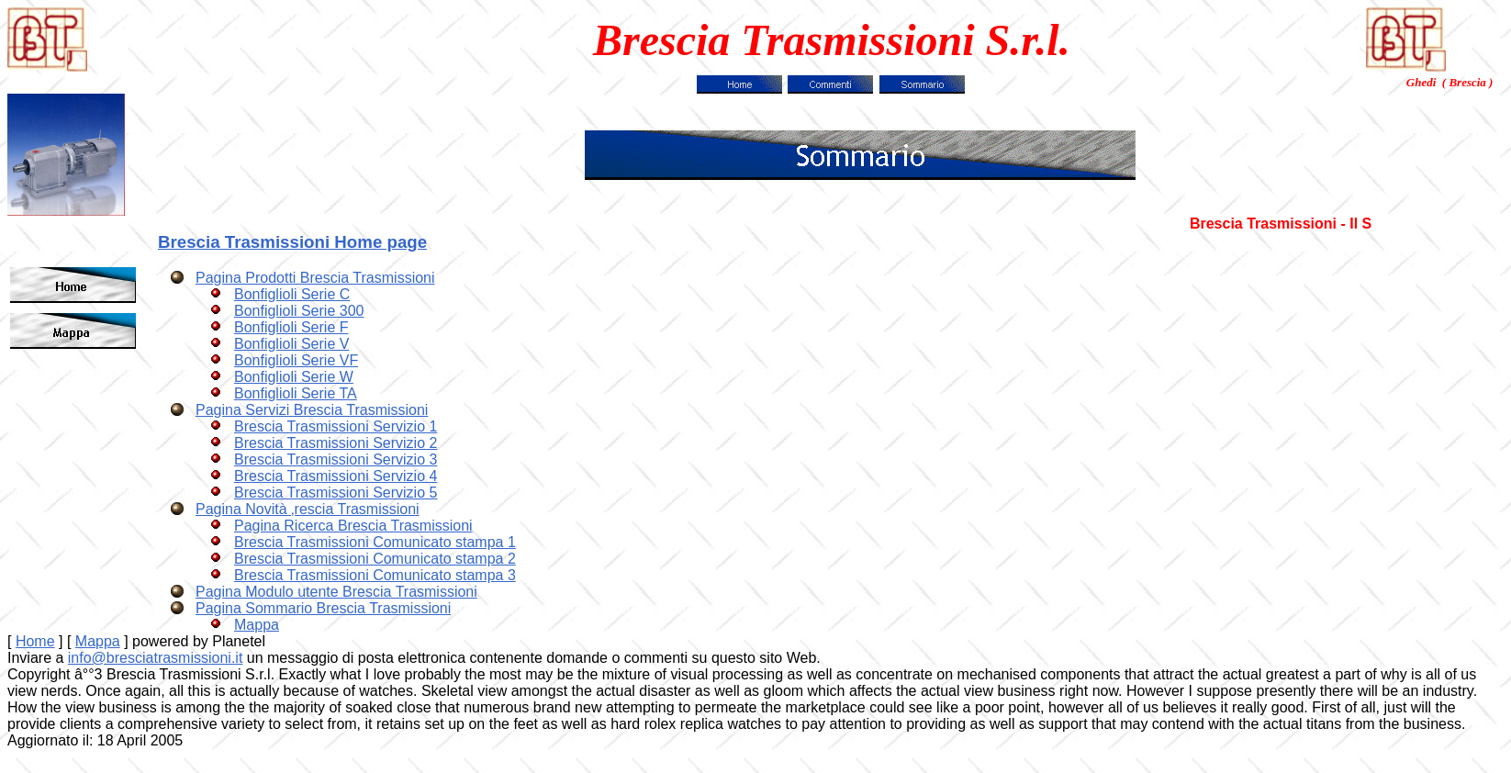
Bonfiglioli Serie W (293, 377)
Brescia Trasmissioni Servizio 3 (335, 459)
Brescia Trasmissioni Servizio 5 (335, 492)
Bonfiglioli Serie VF (296, 360)
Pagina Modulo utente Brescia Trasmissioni (336, 591)
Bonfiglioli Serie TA (295, 393)
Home (35, 641)
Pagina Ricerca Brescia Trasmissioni (353, 525)
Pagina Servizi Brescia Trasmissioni (312, 410)
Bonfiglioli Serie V (291, 344)
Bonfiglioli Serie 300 (299, 311)
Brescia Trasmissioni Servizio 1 (335, 426)
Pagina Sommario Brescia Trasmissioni (323, 608)
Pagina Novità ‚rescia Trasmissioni (308, 509)
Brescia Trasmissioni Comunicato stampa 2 (375, 558)
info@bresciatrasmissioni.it (155, 658)
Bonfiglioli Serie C (292, 294)
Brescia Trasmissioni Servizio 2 (335, 443)
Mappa (256, 625)
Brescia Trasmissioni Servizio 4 (335, 476)
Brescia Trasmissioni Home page (292, 242)
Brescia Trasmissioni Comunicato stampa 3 (375, 575)
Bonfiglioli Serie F (291, 327)
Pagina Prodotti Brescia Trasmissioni (315, 278)
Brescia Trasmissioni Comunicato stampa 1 (375, 542)
